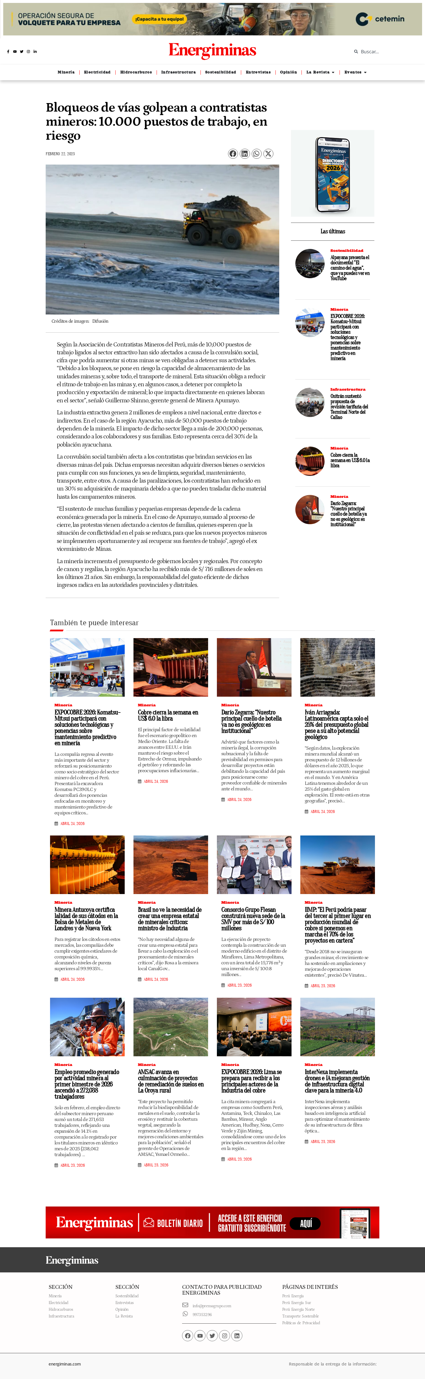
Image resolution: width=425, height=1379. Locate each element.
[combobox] (384, 51)
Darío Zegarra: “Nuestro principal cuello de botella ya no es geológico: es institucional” (348, 514)
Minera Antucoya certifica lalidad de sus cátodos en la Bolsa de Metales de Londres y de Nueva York (86, 919)
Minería (339, 309)
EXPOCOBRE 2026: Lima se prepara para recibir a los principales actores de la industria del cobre (251, 1081)
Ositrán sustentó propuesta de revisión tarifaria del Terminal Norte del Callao (349, 407)
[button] (233, 154)
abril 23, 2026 (239, 985)
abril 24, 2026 (72, 824)
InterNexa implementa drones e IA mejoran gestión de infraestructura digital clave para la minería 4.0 (337, 1081)
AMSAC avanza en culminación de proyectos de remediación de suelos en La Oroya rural (170, 1081)
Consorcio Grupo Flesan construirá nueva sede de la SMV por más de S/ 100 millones (253, 919)
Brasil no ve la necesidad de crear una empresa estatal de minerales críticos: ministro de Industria (170, 919)
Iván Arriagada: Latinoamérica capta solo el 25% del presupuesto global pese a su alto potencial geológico (336, 725)
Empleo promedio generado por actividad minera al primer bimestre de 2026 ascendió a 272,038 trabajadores (86, 1084)
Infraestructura (348, 389)
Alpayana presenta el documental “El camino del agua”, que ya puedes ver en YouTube (349, 268)
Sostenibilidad (347, 250)
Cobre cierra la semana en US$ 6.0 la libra (349, 460)
